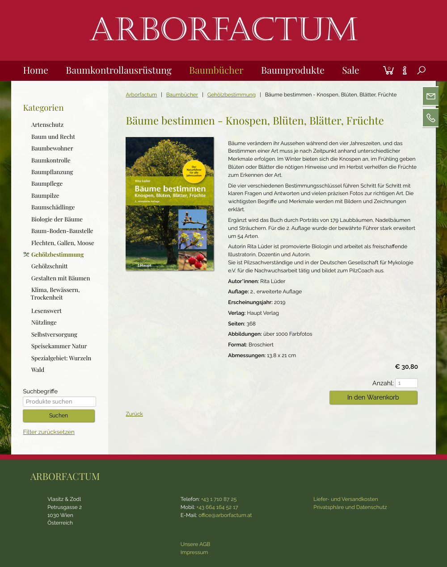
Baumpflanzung (52, 172)
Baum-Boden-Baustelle (62, 231)
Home (35, 70)
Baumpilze (45, 196)
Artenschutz (47, 125)
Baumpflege (47, 184)
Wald (37, 370)
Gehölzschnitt (49, 266)
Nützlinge (44, 322)
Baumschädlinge (53, 207)
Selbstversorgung (54, 334)
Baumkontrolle (51, 160)
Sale (350, 70)
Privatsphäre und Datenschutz (350, 507)
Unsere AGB (195, 544)
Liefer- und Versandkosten (345, 499)
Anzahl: (385, 383)
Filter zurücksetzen (48, 432)
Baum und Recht (53, 137)
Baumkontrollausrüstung (119, 70)
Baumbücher (216, 70)
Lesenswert (46, 311)
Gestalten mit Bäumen (60, 278)
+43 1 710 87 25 (218, 499)
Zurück (134, 414)
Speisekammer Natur (59, 346)
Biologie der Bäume (57, 219)
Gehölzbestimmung (231, 95)
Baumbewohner (52, 148)
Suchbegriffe (40, 391)
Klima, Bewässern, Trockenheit (55, 293)
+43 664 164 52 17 (217, 507)
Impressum (194, 552)
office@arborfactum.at (225, 515)
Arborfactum (141, 95)
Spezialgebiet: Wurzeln (61, 358)
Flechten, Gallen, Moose (62, 242)
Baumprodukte (293, 70)
